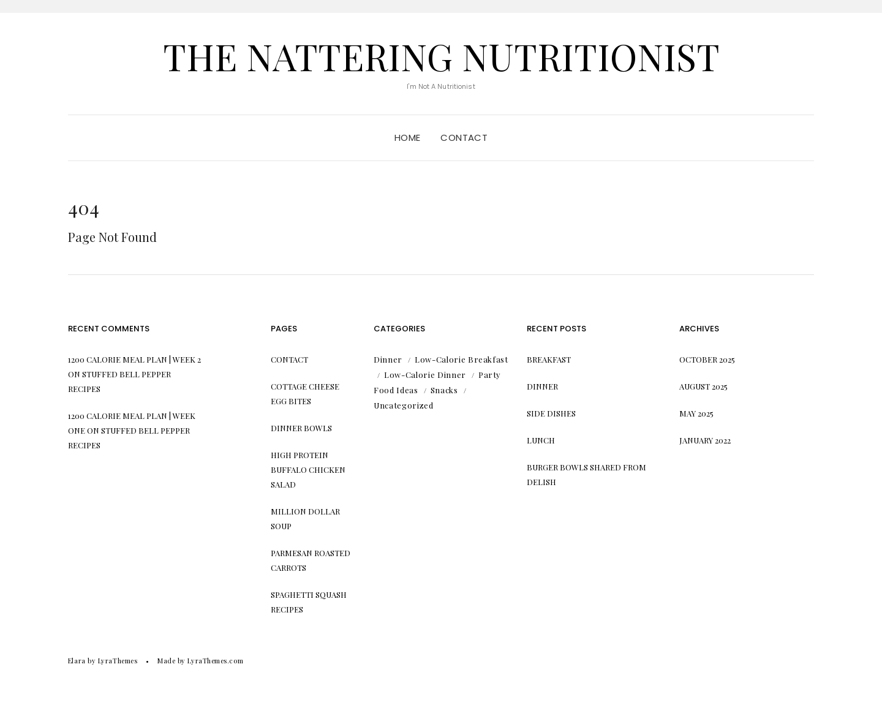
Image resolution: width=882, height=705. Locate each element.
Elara (77, 660)
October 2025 (707, 359)
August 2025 (703, 386)
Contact (464, 137)
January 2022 (705, 440)
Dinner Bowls (301, 428)
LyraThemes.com (215, 660)
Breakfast (549, 359)
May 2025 (696, 413)
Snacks (444, 390)
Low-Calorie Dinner (425, 374)
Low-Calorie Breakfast (461, 359)
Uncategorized (403, 405)
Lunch (541, 440)
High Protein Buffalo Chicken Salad (308, 469)
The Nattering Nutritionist (441, 55)
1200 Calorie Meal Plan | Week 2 (134, 359)
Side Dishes (551, 413)
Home (407, 137)
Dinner (388, 359)
